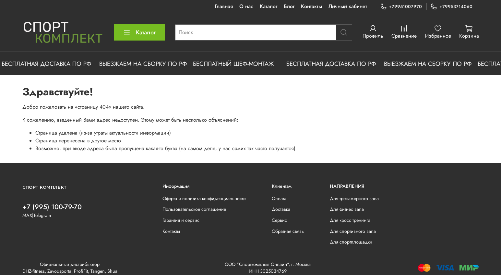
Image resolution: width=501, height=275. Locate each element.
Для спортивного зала (353, 231)
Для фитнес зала (347, 209)
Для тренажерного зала (354, 198)
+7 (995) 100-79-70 (52, 207)
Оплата (279, 198)
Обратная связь (288, 231)
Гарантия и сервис (180, 220)
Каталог (268, 6)
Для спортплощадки (351, 242)
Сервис (279, 220)
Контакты (311, 6)
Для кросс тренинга (350, 220)
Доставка (281, 209)
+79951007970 (401, 6)
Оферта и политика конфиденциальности (204, 198)
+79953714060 (451, 6)
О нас (246, 6)
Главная (224, 6)
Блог (289, 6)
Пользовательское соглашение (194, 209)
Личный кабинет (347, 6)
